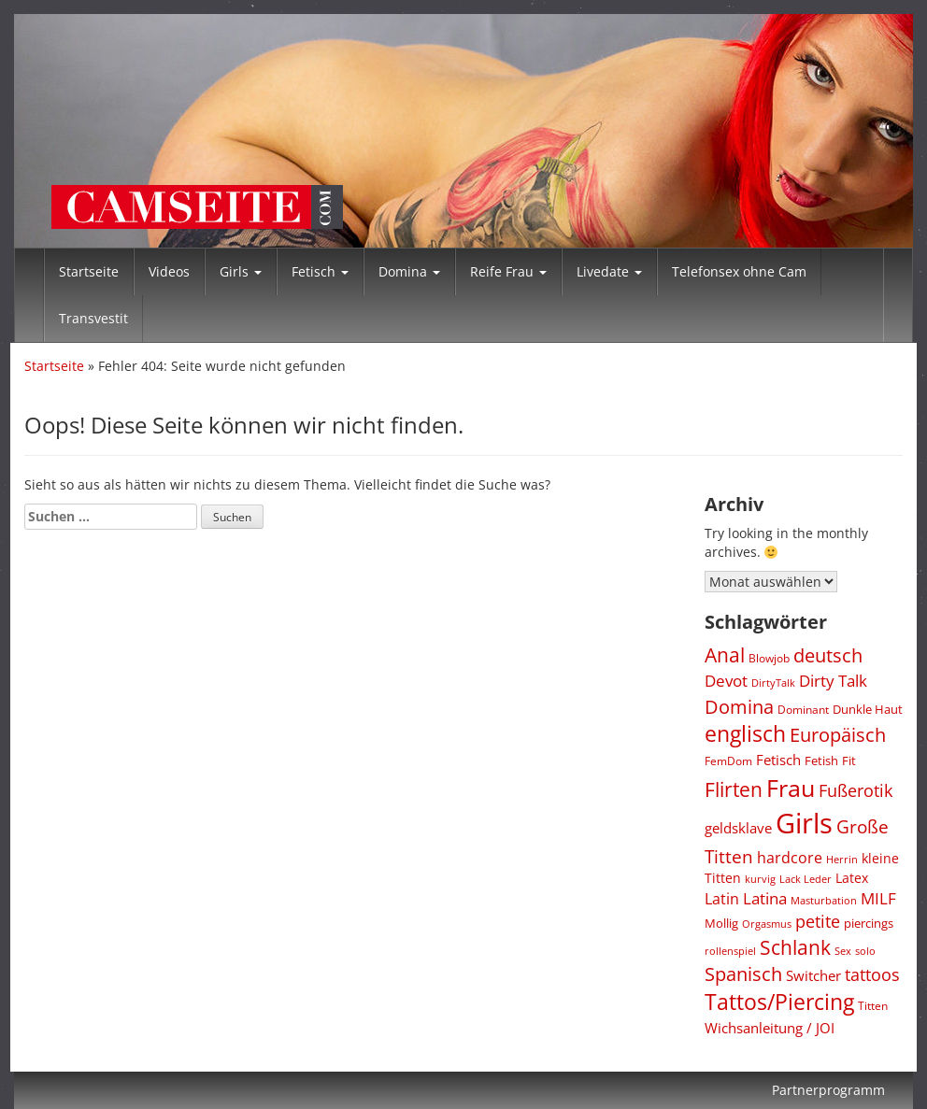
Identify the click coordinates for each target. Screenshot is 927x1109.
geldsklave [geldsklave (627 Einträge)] (738, 828)
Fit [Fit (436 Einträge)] (849, 760)
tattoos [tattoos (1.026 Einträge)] (872, 974)
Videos (169, 271)
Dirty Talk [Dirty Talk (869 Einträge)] (833, 680)
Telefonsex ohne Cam (739, 271)
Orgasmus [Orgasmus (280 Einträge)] (767, 924)
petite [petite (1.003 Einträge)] (817, 921)
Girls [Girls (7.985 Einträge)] (804, 823)
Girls (241, 271)
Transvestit (93, 318)
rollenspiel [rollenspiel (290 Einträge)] (730, 951)
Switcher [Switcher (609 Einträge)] (813, 975)
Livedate (609, 271)
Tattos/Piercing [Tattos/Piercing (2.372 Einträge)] (779, 1002)
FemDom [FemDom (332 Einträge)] (728, 760)
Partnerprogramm (828, 1090)
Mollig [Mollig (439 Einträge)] (721, 923)
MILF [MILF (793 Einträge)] (878, 898)
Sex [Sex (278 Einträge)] (842, 951)
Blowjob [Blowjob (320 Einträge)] (769, 658)
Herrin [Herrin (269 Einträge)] (842, 859)
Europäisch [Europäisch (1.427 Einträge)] (838, 734)
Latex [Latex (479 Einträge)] (851, 878)
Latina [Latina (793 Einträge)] (765, 898)
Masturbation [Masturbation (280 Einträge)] (824, 900)
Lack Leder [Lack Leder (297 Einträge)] (805, 879)
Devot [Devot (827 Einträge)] (726, 680)
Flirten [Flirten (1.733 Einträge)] (734, 789)
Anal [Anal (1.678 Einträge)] (725, 655)
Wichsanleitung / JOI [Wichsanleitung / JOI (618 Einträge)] (769, 1027)
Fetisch (320, 271)
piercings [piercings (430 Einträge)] (868, 923)
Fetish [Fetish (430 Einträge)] (821, 760)
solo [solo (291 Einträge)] (865, 951)
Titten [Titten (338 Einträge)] (873, 1005)
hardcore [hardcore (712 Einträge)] (789, 857)
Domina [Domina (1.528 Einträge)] (739, 706)
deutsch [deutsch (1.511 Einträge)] (828, 655)
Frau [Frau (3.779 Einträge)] (790, 787)
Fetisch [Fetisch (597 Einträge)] (778, 759)
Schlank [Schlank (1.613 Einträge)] (795, 947)
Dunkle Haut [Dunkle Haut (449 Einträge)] (868, 709)
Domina (409, 271)
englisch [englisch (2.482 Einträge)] (745, 733)
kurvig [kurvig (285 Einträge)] (760, 879)
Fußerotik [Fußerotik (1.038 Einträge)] (855, 790)
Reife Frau (508, 271)
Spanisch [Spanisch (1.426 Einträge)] (743, 974)
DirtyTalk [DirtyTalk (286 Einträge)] (773, 682)
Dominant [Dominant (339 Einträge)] (803, 709)
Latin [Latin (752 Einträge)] (722, 898)
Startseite (89, 271)
